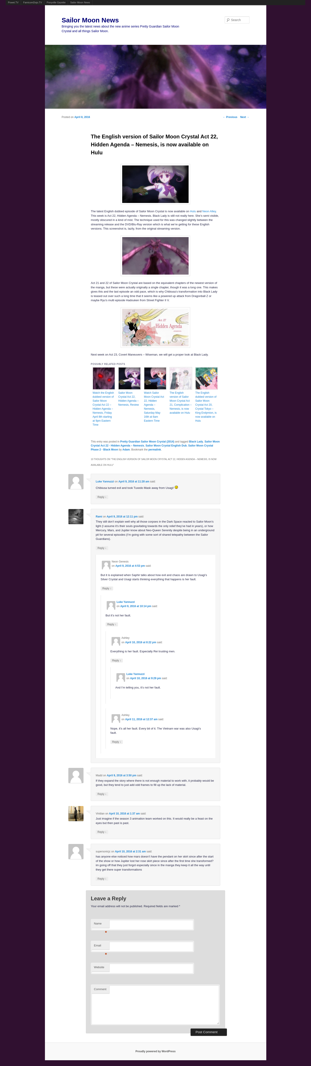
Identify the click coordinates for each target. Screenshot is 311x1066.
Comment (100, 989)
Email (100, 947)
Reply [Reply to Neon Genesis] (106, 588)
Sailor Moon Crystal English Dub (166, 445)
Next (244, 117)
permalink (154, 449)
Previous (230, 117)
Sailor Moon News (80, 2)
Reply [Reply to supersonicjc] (101, 879)
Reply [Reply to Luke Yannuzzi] (101, 497)
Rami (99, 516)
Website (99, 967)
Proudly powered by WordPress (155, 1051)
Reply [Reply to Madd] (101, 794)
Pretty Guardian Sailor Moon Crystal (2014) (147, 441)
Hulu (193, 211)
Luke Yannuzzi (105, 481)
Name (100, 925)
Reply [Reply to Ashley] (116, 660)
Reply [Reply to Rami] (101, 548)
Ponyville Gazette (56, 2)
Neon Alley (209, 211)
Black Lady (196, 441)
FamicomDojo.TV (32, 2)
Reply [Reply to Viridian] (101, 832)
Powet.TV (13, 2)
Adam (126, 449)
